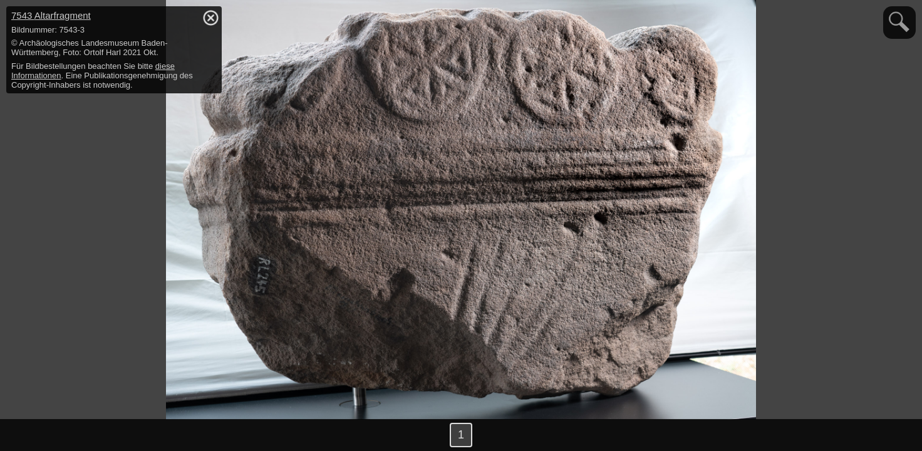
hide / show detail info (210, 17)
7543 (51, 15)
